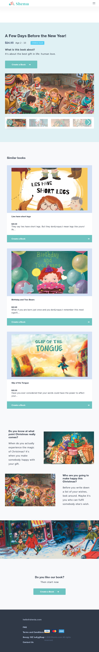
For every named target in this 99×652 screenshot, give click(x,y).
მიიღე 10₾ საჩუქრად (33, 637)
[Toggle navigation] (94, 3)
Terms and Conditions (33, 632)
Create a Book (19, 64)
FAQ (25, 627)
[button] (88, 122)
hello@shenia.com (32, 619)
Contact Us (28, 642)
